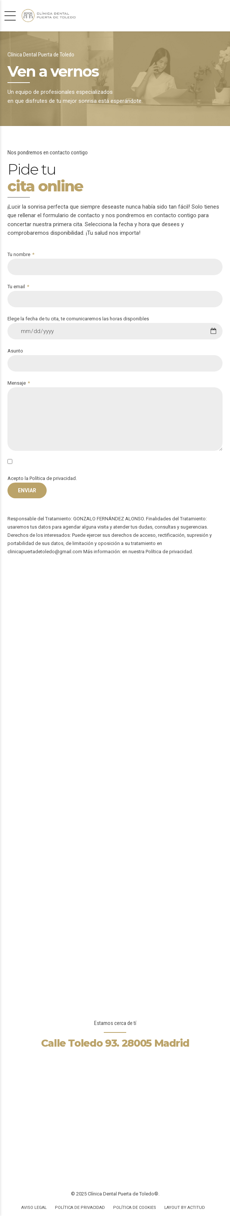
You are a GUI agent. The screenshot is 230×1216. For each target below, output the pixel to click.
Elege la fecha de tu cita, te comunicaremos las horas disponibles (115, 327)
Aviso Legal (34, 1207)
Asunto (115, 360)
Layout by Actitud (184, 1207)
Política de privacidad (52, 478)
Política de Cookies (134, 1207)
